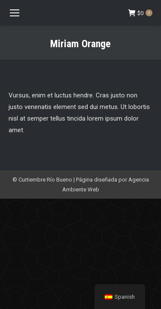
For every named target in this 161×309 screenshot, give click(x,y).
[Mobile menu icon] (15, 13)
